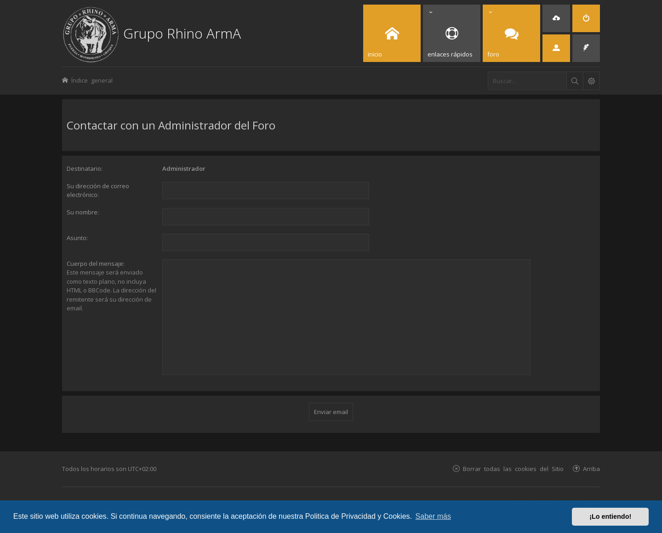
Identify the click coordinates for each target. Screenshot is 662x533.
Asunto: (77, 238)
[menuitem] (556, 18)
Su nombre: (83, 212)
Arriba (591, 468)
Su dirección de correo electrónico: (98, 190)
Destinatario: (85, 168)
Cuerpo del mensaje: (96, 263)
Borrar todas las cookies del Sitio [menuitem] (513, 468)
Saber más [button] (433, 516)
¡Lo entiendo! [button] (610, 516)
